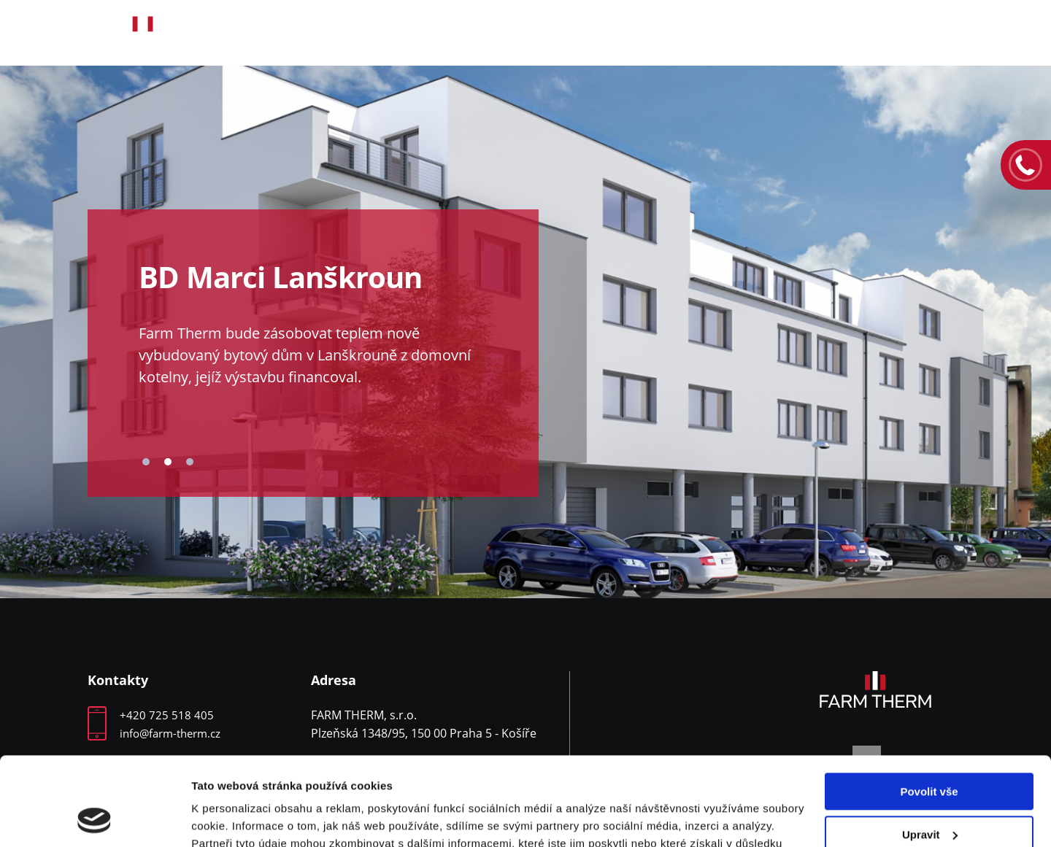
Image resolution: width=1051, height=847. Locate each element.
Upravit (930, 751)
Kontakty (936, 33)
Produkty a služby (538, 33)
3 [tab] (189, 461)
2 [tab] (168, 461)
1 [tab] (146, 461)
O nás (405, 33)
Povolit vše (929, 709)
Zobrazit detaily (232, 818)
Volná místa (810, 33)
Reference (683, 33)
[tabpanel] (525, 332)
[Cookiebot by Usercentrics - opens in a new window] (94, 818)
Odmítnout (929, 794)
